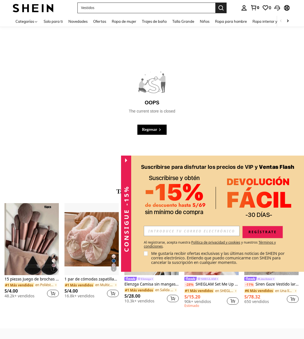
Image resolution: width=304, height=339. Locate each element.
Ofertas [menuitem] (99, 21)
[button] (146, 8)
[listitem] (32, 253)
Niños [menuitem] (204, 21)
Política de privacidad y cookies (215, 242)
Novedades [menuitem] (78, 21)
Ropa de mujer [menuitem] (124, 21)
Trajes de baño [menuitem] (154, 21)
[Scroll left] (281, 21)
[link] (254, 7)
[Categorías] (27, 21)
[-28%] (189, 284)
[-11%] (249, 284)
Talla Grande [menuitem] (183, 21)
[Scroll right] (288, 21)
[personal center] (244, 8)
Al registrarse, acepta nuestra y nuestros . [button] (210, 244)
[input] (192, 231)
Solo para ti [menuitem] (53, 21)
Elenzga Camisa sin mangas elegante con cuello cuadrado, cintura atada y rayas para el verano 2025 (151, 284)
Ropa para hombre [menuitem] (231, 21)
